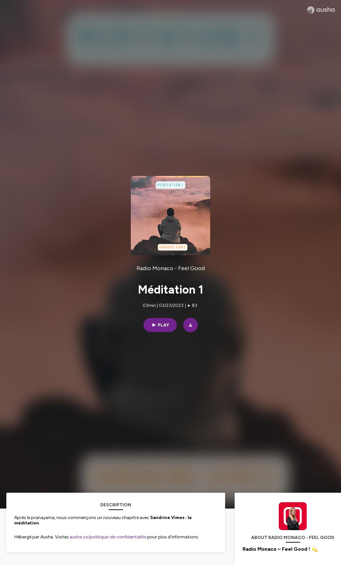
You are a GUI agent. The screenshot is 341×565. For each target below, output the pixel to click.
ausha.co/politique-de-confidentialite (108, 537)
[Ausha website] (321, 10)
